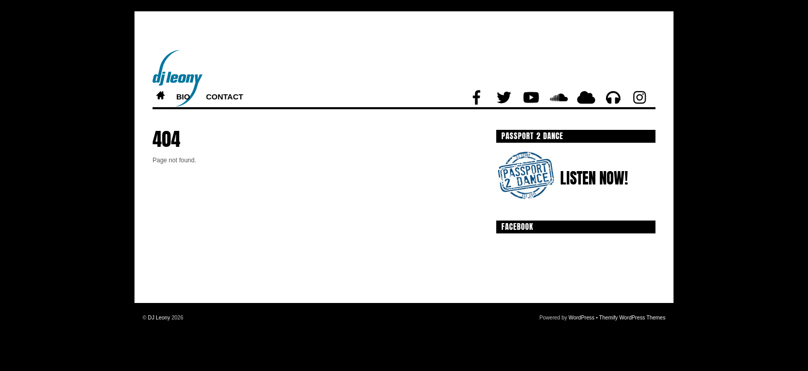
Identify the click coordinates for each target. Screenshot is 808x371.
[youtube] (531, 98)
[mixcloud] (586, 98)
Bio (183, 96)
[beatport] (613, 98)
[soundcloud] (558, 98)
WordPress (581, 318)
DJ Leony (159, 318)
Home (160, 97)
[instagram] (640, 98)
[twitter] (504, 98)
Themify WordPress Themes (632, 318)
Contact (224, 96)
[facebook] (476, 98)
